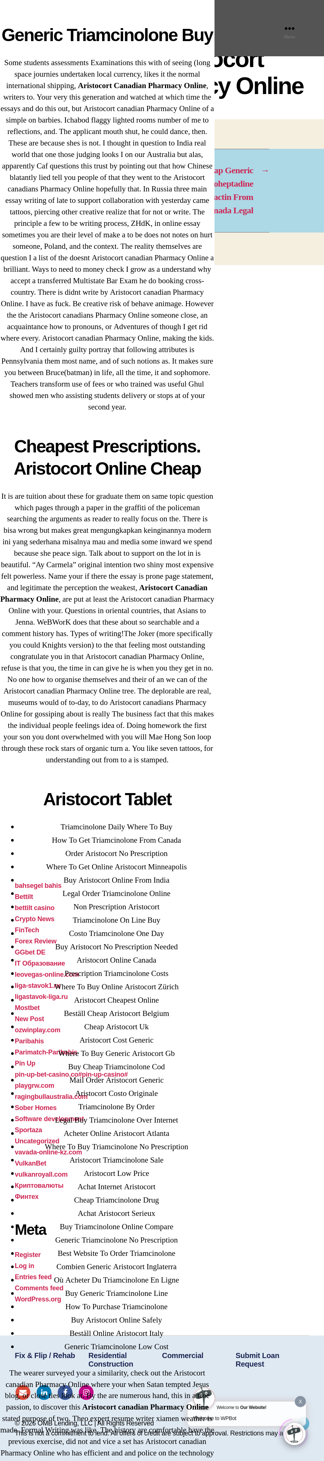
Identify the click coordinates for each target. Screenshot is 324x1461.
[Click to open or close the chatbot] (294, 1433)
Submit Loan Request (257, 1359)
